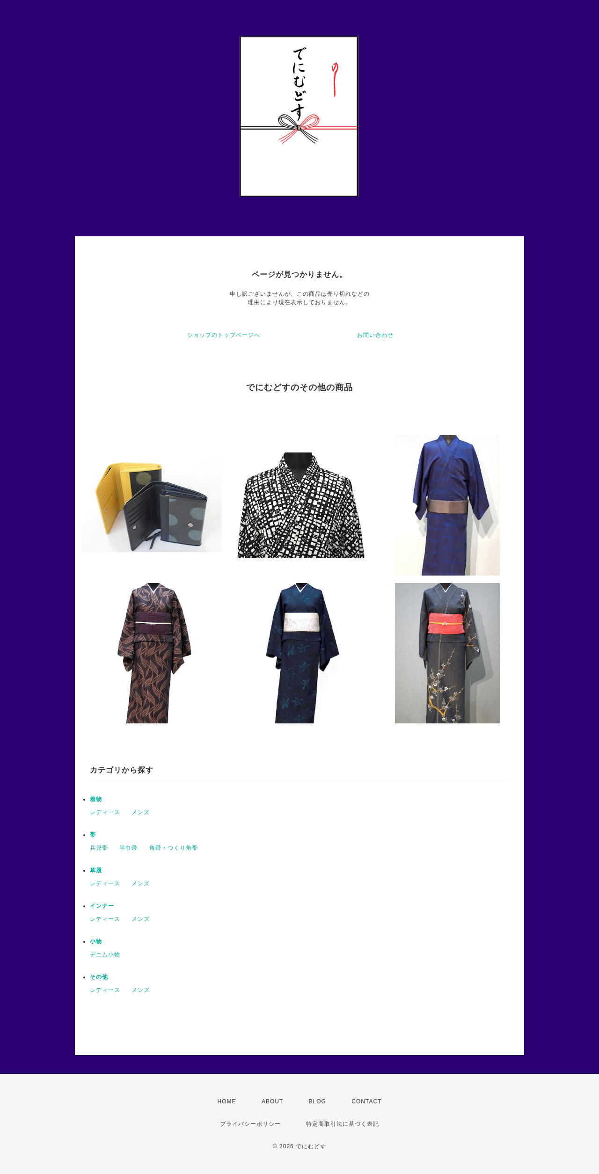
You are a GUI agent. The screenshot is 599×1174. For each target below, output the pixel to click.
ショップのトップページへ (223, 335)
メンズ (140, 812)
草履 (96, 870)
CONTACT (366, 1101)
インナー (102, 906)
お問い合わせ (375, 335)
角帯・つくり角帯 (173, 848)
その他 (99, 977)
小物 (96, 941)
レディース (105, 812)
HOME (227, 1101)
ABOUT (272, 1101)
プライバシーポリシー (250, 1124)
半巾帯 (128, 848)
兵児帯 (99, 848)
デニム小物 (105, 954)
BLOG (317, 1101)
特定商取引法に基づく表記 (342, 1124)
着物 (96, 799)
